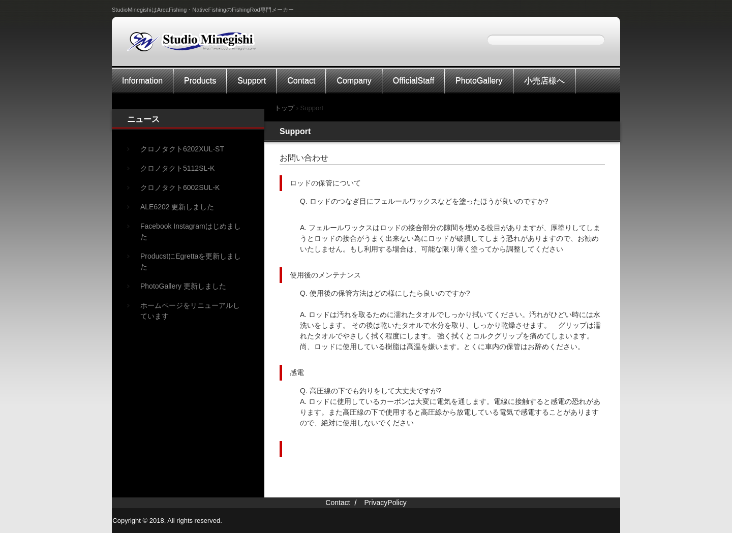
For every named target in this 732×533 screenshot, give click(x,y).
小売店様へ (544, 80)
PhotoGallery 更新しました (183, 286)
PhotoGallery (479, 80)
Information (142, 80)
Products (200, 80)
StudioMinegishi (198, 45)
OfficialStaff (413, 80)
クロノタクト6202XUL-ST (182, 149)
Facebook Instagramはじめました (190, 231)
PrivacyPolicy (385, 502)
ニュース (143, 119)
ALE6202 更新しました (177, 207)
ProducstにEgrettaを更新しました (190, 261)
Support (251, 80)
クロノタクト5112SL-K (177, 168)
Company (354, 80)
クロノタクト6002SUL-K (180, 187)
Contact (301, 80)
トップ (284, 108)
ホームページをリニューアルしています (190, 310)
